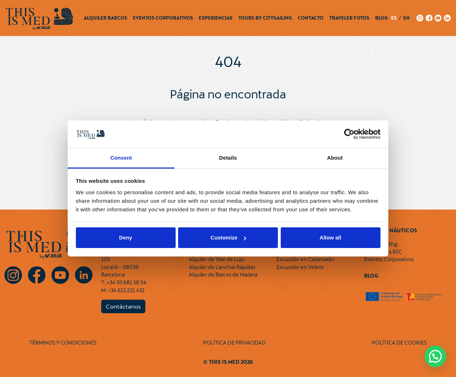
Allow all (330, 237)
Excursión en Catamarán (305, 259)
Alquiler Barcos (105, 18)
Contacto (310, 18)
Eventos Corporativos (163, 18)
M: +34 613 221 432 (123, 290)
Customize (228, 237)
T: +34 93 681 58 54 (123, 282)
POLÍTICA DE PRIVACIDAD (234, 343)
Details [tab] (228, 158)
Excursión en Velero (299, 267)
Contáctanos (123, 306)
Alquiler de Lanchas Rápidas (222, 267)
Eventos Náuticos (390, 230)
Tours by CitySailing (265, 18)
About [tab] (335, 158)
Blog (381, 18)
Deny (125, 237)
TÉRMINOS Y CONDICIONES (63, 343)
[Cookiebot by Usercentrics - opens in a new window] (349, 134)
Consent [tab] (121, 158)
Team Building (380, 244)
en (406, 18)
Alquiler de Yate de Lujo (216, 259)
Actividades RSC (383, 252)
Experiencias (216, 18)
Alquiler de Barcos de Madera (223, 275)
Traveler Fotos (349, 18)
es (394, 18)
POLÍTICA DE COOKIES (399, 343)
